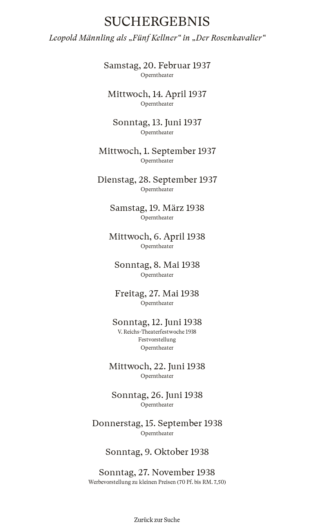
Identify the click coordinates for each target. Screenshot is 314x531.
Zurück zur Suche (157, 520)
